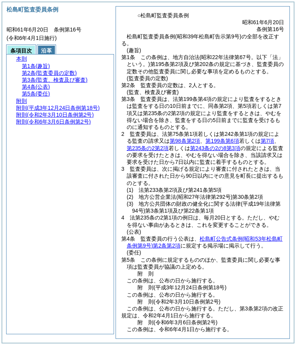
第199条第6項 (222, 141)
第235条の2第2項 (148, 148)
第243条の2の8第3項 (215, 148)
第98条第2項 (185, 141)
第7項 (268, 141)
